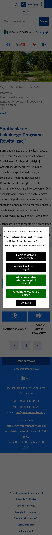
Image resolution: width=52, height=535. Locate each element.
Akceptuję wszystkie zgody (26, 293)
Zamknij (26, 302)
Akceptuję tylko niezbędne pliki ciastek (26, 280)
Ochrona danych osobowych (26, 256)
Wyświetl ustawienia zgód (26, 268)
